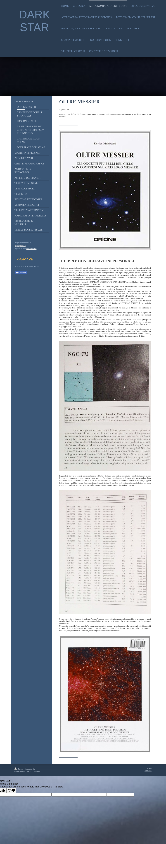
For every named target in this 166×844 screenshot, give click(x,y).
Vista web (148, 771)
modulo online (31, 249)
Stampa (19, 769)
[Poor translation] (11, 790)
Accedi (149, 768)
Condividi (21, 273)
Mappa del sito (30, 769)
